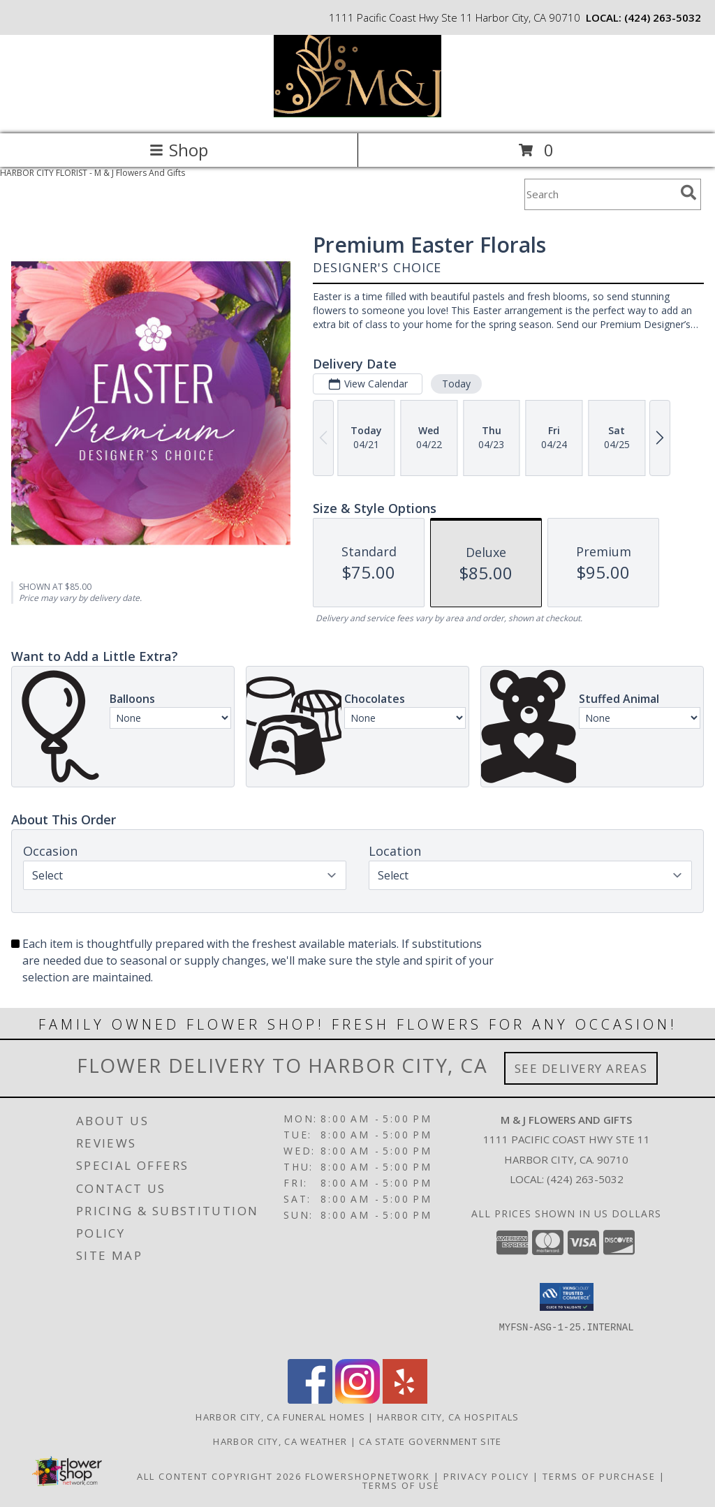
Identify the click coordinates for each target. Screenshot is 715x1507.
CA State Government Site (430, 1441)
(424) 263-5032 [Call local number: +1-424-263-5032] (662, 17)
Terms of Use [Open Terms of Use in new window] (401, 1485)
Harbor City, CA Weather (280, 1441)
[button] (567, 1297)
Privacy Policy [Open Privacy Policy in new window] (486, 1476)
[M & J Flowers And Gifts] (357, 113)
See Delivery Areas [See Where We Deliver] (581, 1068)
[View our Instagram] (357, 1399)
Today (456, 383)
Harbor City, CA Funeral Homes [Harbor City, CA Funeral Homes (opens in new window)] (280, 1417)
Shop (178, 149)
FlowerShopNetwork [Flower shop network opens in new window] (367, 1476)
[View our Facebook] (310, 1399)
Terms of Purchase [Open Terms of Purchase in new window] (599, 1476)
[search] (688, 192)
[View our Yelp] (405, 1399)
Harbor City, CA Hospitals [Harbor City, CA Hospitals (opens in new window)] (448, 1417)
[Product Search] (600, 194)
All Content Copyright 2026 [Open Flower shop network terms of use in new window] (219, 1476)
